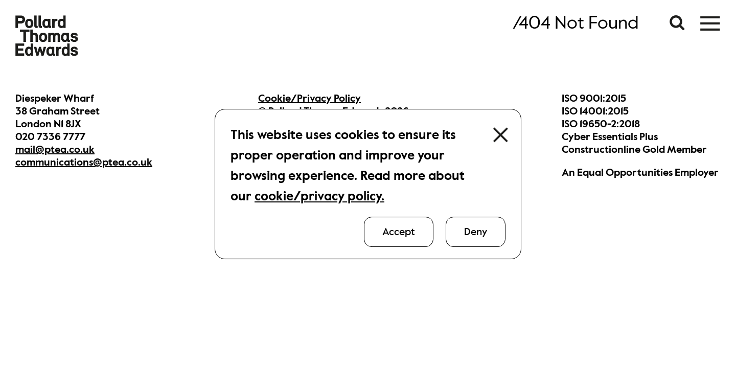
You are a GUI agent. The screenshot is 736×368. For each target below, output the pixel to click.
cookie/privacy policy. (319, 196)
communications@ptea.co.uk (83, 162)
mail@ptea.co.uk (55, 149)
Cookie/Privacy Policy (309, 98)
